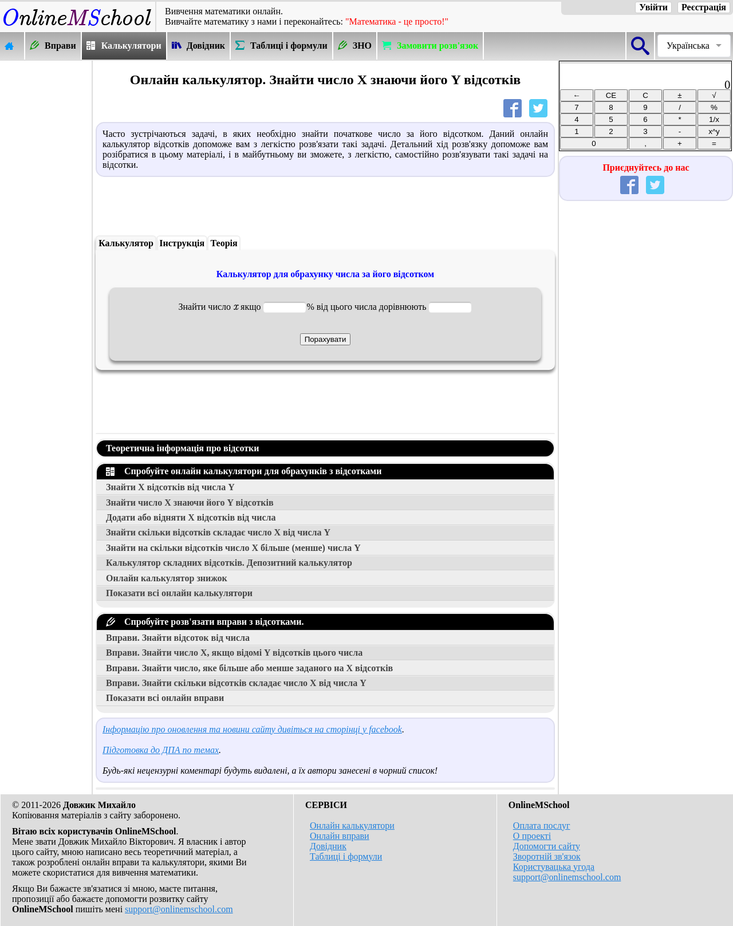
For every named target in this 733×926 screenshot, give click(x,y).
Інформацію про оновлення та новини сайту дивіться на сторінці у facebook (252, 729)
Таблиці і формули (346, 856)
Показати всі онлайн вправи (165, 698)
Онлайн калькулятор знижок (166, 578)
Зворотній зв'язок (547, 856)
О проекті (532, 836)
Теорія (224, 243)
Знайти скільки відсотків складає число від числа (218, 532)
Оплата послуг (541, 825)
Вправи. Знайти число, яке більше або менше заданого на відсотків (249, 668)
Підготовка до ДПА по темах (161, 750)
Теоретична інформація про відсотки (182, 448)
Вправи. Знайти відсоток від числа (178, 638)
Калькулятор (125, 243)
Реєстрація (703, 7)
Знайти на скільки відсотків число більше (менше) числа (233, 548)
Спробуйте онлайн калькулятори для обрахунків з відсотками (243, 471)
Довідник (328, 846)
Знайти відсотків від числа (170, 487)
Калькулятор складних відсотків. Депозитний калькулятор (229, 563)
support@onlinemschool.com (179, 909)
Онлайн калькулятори (352, 825)
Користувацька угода (553, 867)
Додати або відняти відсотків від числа (191, 517)
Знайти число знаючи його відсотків (190, 502)
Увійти (653, 7)
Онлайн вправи (339, 836)
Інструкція (181, 243)
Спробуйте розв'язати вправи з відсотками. (205, 621)
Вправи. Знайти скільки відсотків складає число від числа (236, 683)
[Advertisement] (46, 233)
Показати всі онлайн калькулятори (179, 593)
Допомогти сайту (546, 846)
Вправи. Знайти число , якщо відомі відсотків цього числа (234, 652)
